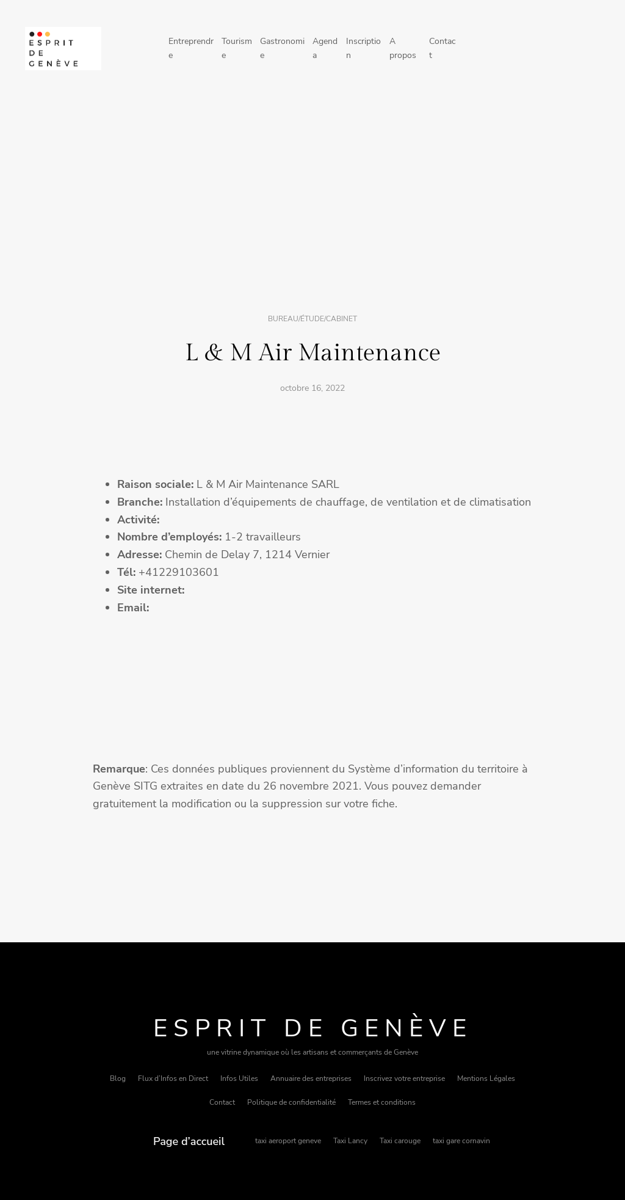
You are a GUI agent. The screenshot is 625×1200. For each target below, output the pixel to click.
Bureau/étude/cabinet (312, 319)
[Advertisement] (312, 197)
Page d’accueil (189, 1141)
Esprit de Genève (312, 1028)
